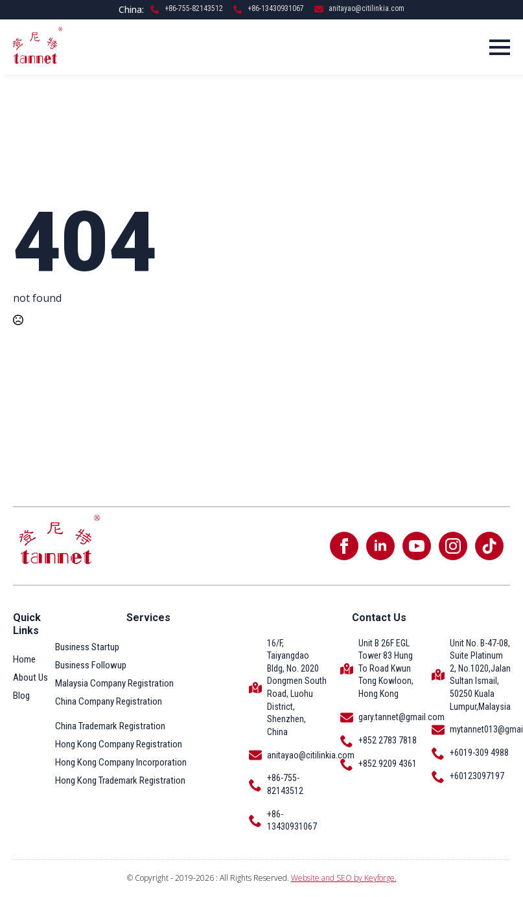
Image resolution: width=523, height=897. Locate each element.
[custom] (489, 546)
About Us (30, 677)
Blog (21, 695)
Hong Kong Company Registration (118, 744)
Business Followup (90, 665)
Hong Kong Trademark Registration (120, 780)
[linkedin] (380, 546)
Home (24, 659)
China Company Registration (108, 701)
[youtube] (416, 546)
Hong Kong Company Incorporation (121, 762)
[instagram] (453, 546)
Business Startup (87, 647)
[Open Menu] (499, 47)
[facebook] (344, 546)
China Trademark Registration (110, 726)
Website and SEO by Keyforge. (344, 877)
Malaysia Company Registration (114, 683)
